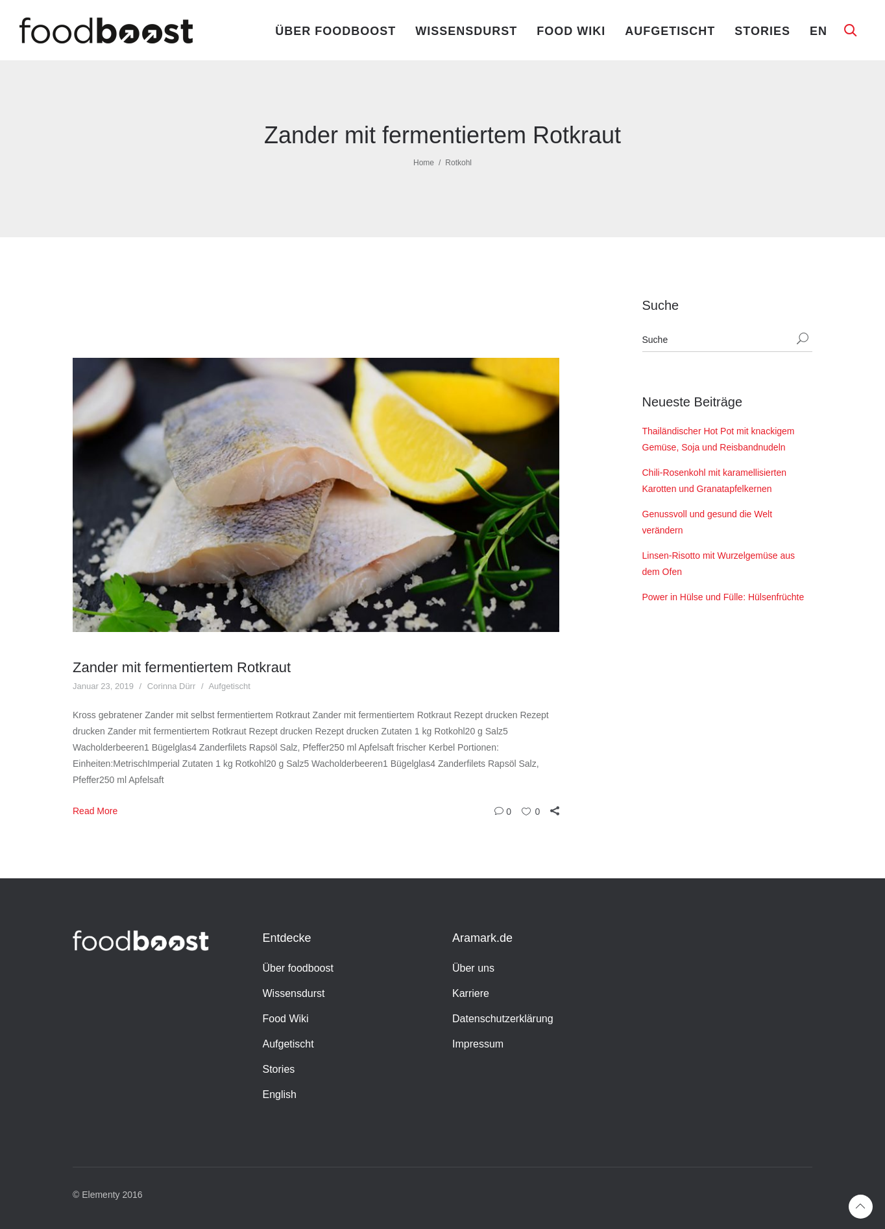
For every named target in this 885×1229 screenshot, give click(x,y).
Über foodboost (335, 31)
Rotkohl (458, 162)
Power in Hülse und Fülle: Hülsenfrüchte (723, 597)
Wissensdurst (466, 31)
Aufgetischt (670, 31)
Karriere (470, 993)
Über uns (473, 968)
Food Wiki (571, 31)
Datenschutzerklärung (502, 1018)
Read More (95, 811)
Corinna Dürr (171, 686)
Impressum (477, 1043)
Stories (762, 31)
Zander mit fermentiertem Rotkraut (182, 667)
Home (423, 162)
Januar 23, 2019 (103, 686)
